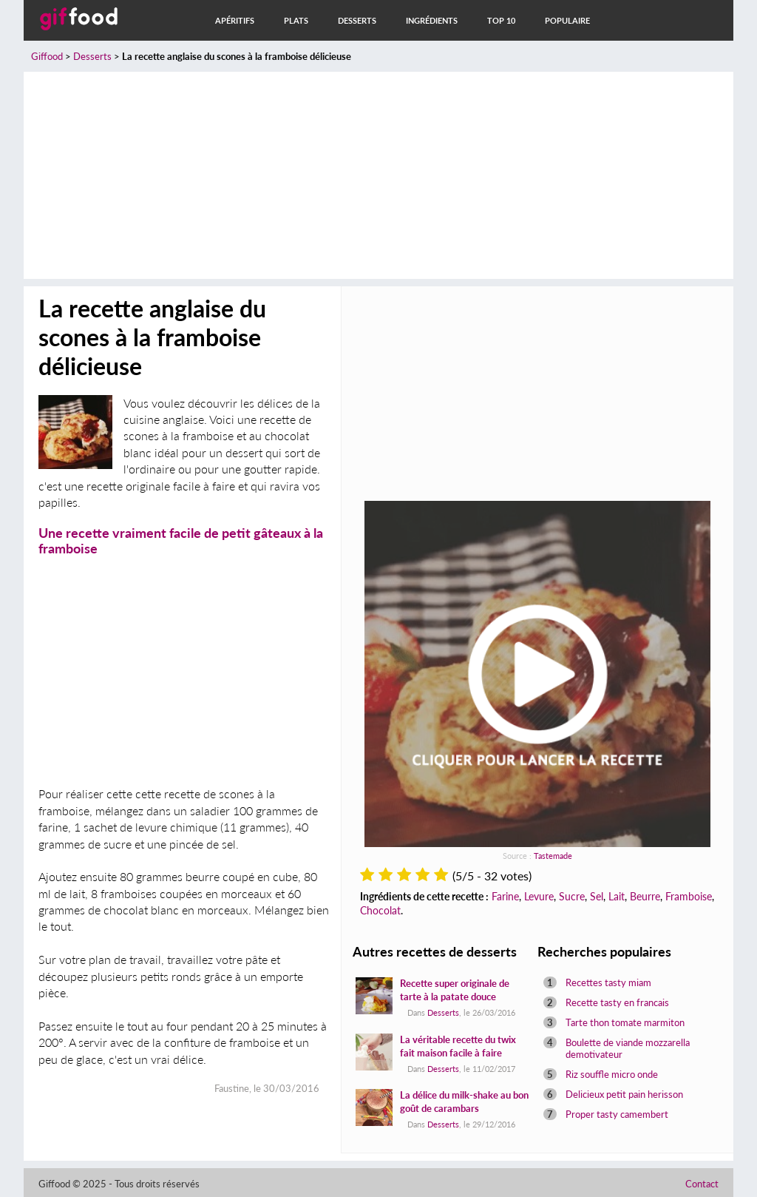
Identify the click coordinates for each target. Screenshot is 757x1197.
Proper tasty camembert (617, 1114)
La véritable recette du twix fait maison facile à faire (458, 1046)
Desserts (357, 20)
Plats (296, 20)
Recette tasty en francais (617, 1002)
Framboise (688, 896)
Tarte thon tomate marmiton (625, 1022)
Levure (539, 896)
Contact (702, 1184)
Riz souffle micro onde (612, 1074)
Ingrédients (432, 20)
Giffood (47, 56)
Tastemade (553, 855)
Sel (596, 896)
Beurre (645, 896)
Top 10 (501, 20)
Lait (616, 896)
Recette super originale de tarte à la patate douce (454, 989)
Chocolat (380, 910)
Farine (505, 896)
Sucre (572, 896)
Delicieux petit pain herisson (624, 1094)
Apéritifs (234, 20)
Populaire (567, 20)
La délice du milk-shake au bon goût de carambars (464, 1101)
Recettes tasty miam (608, 982)
